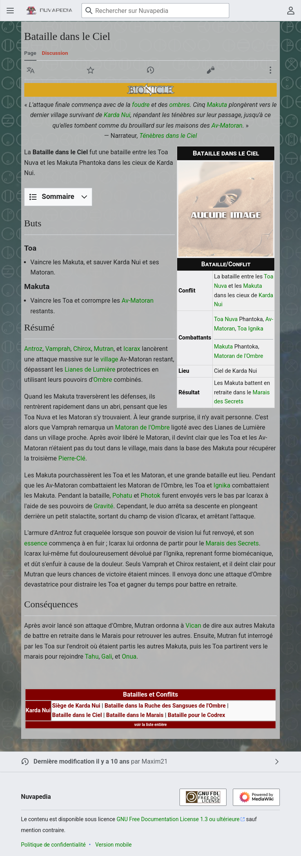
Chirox (82, 348)
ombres (179, 104)
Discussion (55, 53)
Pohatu (122, 495)
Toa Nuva (226, 319)
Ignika (222, 485)
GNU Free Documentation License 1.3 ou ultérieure (178, 819)
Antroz (33, 348)
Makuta (217, 104)
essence (35, 543)
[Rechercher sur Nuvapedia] (155, 11)
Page (30, 53)
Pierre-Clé (71, 458)
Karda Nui (117, 115)
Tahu (91, 656)
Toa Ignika (250, 328)
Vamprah (57, 348)
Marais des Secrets (232, 543)
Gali (107, 656)
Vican (193, 625)
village (109, 359)
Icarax (131, 348)
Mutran (104, 348)
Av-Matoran (226, 125)
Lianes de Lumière (90, 369)
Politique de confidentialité (53, 845)
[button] (30, 70)
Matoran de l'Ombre (238, 356)
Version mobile (113, 845)
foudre (141, 104)
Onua (129, 656)
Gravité (103, 506)
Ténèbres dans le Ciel (168, 135)
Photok (150, 495)
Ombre (102, 379)
